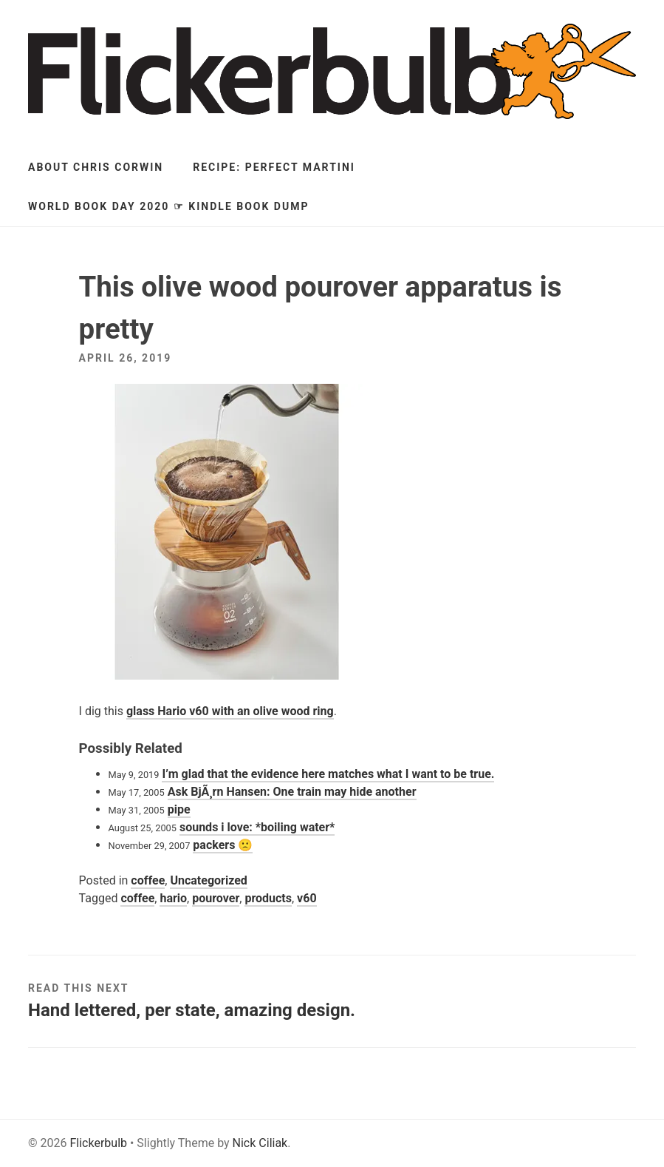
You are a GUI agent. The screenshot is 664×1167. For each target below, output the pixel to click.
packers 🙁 (223, 845)
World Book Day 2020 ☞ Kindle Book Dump (168, 206)
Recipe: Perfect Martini (274, 167)
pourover (215, 898)
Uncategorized (208, 880)
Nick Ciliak (260, 1143)
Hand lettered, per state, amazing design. (191, 1010)
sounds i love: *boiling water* (257, 827)
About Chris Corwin (95, 167)
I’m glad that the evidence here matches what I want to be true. (328, 774)
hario (173, 898)
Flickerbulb (98, 1143)
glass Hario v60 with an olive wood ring (230, 711)
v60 (306, 898)
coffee (148, 880)
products (268, 898)
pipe (179, 809)
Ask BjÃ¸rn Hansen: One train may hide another (292, 792)
